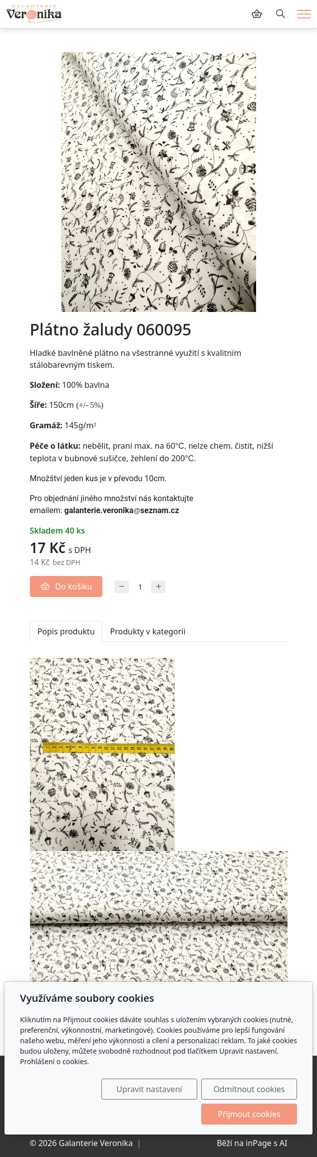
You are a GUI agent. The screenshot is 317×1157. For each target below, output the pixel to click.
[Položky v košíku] (256, 14)
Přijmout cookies (249, 1114)
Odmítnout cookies (249, 1089)
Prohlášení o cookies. (54, 1061)
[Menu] (304, 14)
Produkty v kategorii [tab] (148, 631)
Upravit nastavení (149, 1089)
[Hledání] (280, 14)
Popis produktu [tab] (66, 631)
